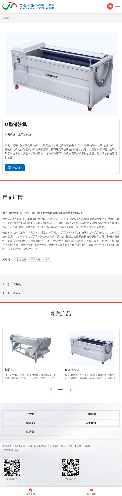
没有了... (18, 293)
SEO (16, 450)
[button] (51, 390)
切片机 (17, 284)
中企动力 (79, 446)
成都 (87, 446)
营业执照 (8, 450)
